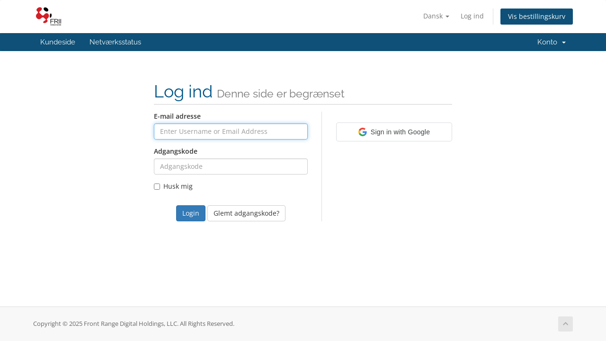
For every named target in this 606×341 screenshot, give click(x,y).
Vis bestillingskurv (536, 16)
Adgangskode (175, 151)
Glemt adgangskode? (246, 213)
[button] (394, 131)
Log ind (472, 15)
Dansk (436, 15)
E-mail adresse (177, 116)
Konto (551, 42)
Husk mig (173, 186)
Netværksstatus (115, 42)
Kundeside (57, 42)
